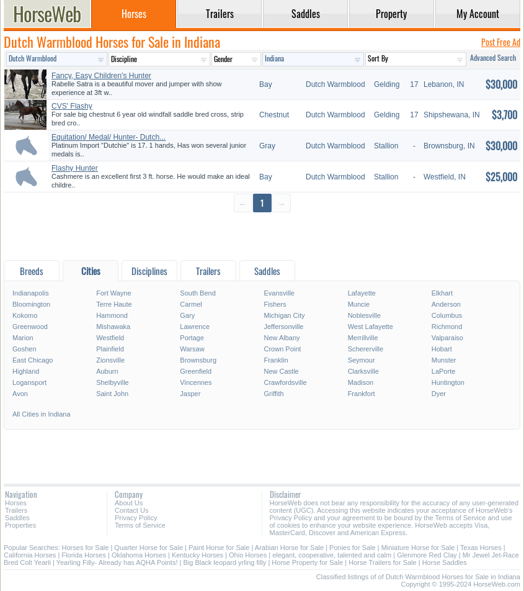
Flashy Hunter (74, 168)
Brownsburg (198, 360)
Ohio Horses (248, 555)
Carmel (191, 304)
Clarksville (363, 371)
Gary (187, 315)
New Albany (282, 337)
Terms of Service (140, 525)
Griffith (273, 393)
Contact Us (131, 510)
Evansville (279, 293)
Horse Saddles (444, 562)
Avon (20, 393)
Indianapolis (30, 293)
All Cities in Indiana (41, 414)
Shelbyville (112, 382)
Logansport (29, 382)
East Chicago (32, 360)
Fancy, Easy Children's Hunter (101, 75)
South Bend (198, 293)
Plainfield (110, 349)
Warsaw (192, 349)
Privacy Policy (136, 517)
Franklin (276, 360)
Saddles (17, 517)
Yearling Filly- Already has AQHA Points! (117, 562)
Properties (20, 525)
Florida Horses (83, 555)
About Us (129, 503)
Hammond (112, 315)
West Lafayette (370, 326)
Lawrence (195, 326)
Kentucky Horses (197, 555)
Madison (361, 382)
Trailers (16, 510)
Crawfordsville (285, 382)
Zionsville (110, 360)
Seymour (361, 360)
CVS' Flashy (71, 106)
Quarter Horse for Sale (148, 547)
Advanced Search (493, 57)
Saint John (112, 393)
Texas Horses (481, 547)
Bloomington (31, 304)
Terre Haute (113, 304)
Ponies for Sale (352, 547)
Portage (192, 337)
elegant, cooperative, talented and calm (331, 555)
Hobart (442, 349)
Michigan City (284, 315)
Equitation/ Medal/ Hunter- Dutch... (108, 137)
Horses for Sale (85, 547)
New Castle (281, 371)
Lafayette (362, 293)
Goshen (24, 349)
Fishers (275, 304)
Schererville (365, 349)
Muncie (359, 304)
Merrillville (363, 337)
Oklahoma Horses (139, 555)
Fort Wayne (113, 293)
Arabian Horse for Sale (289, 547)
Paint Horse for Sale (219, 547)
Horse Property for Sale (307, 562)
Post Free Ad (500, 41)
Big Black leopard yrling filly (224, 562)
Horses (16, 503)
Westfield (110, 337)
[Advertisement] (262, 236)
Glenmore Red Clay (427, 555)
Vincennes (195, 382)
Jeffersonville (283, 326)
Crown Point (282, 349)
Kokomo (24, 315)
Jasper (190, 393)
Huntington (448, 382)
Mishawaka (113, 326)
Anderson (446, 304)
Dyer (439, 393)
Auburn (107, 371)
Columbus (447, 315)
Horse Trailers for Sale (382, 562)
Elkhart (442, 293)
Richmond (447, 326)
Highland (25, 371)
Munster (444, 360)
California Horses (30, 555)
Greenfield (195, 371)
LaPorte (444, 371)
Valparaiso (447, 337)
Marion (22, 337)
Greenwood (30, 326)
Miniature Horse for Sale (418, 547)
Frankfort (361, 393)
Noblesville (364, 315)
